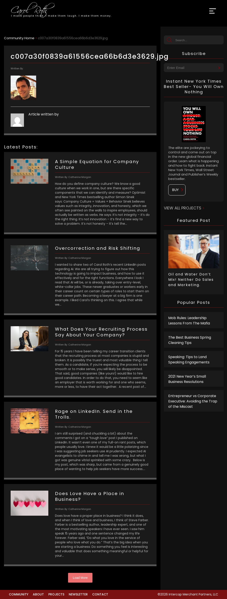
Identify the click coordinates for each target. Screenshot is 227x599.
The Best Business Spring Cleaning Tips (189, 340)
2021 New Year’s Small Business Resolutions (187, 379)
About (38, 594)
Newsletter (78, 594)
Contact (100, 594)
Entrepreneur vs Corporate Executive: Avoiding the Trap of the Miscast (192, 401)
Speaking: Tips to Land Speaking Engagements (188, 359)
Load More (80, 577)
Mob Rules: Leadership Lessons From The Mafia (189, 320)
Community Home (19, 38)
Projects (56, 594)
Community (18, 594)
